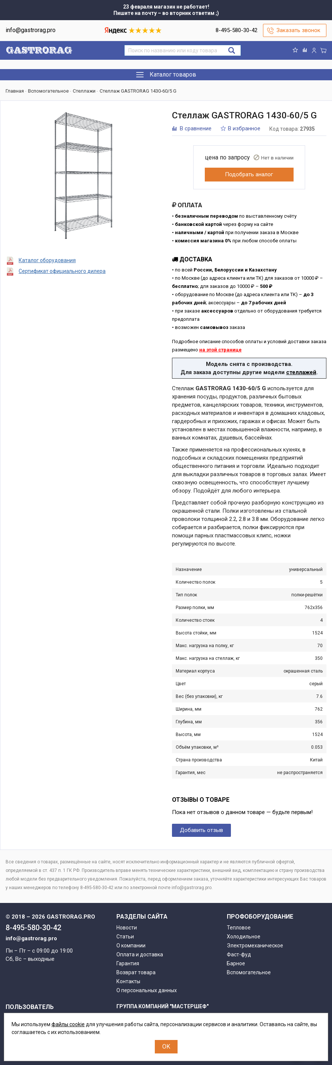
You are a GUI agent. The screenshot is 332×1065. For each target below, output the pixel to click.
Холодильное (243, 936)
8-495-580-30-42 (236, 30)
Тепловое (239, 927)
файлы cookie (68, 1024)
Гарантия (127, 963)
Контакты (128, 981)
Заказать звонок (298, 30)
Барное (236, 963)
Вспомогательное (249, 972)
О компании (130, 945)
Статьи (125, 936)
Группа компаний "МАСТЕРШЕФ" (162, 1006)
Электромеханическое (255, 945)
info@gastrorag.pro (31, 30)
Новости (126, 927)
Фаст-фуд (239, 954)
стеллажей (301, 372)
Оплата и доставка (139, 954)
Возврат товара (136, 972)
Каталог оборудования (47, 260)
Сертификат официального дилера (62, 271)
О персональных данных (146, 990)
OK (166, 1046)
